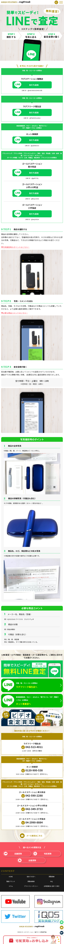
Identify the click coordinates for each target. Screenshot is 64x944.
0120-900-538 (32, 770)
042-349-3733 (32, 809)
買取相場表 (31, 881)
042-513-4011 (32, 747)
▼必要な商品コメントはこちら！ (14, 313)
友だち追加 (34, 84)
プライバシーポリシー (31, 886)
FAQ (51, 881)
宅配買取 (42, 853)
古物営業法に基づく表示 (51, 886)
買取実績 (51, 877)
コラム (11, 886)
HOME (11, 877)
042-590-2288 (32, 795)
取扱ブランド (11, 881)
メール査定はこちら (31, 835)
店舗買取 (13, 853)
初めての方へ (31, 877)
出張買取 (27, 860)
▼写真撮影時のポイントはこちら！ (15, 247)
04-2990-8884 (32, 822)
